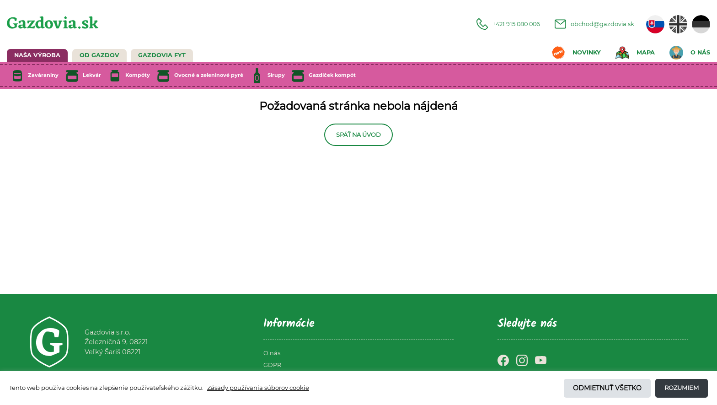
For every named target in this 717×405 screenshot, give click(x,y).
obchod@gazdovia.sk (594, 24)
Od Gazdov (99, 55)
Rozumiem (681, 387)
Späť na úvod (358, 134)
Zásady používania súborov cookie (258, 387)
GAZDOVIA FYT (162, 55)
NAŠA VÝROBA (37, 55)
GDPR (272, 365)
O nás (271, 353)
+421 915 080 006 (508, 24)
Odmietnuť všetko (607, 388)
